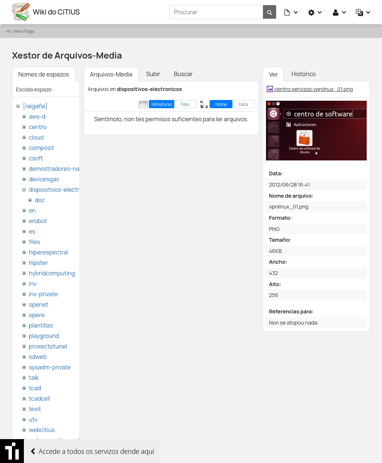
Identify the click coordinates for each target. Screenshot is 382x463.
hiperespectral (48, 252)
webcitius (42, 430)
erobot (38, 221)
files (34, 242)
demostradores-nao (56, 169)
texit (35, 409)
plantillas (41, 325)
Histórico (303, 74)
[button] (291, 12)
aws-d (37, 116)
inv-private (43, 294)
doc (40, 200)
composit (41, 148)
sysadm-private (50, 367)
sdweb (38, 357)
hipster (38, 263)
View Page (23, 31)
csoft (36, 158)
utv (33, 419)
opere (36, 315)
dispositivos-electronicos (63, 189)
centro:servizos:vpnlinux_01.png (313, 89)
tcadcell (39, 398)
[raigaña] (35, 106)
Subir (153, 74)
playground (44, 336)
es (32, 231)
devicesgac (44, 179)
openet (38, 304)
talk (33, 377)
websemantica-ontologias (64, 440)
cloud (36, 137)
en (32, 210)
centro (38, 127)
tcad (35, 388)
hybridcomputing (52, 273)
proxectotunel (48, 346)
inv (33, 283)
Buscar (183, 74)
